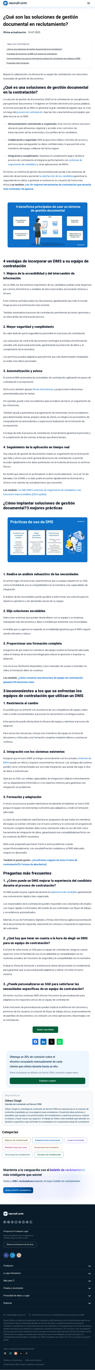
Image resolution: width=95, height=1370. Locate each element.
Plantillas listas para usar (16, 1147)
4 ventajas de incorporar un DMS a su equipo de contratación (32, 54)
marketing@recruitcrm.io (14, 1315)
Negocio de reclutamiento (16, 1140)
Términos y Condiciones (12, 1360)
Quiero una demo (45, 1029)
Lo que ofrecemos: (47, 1274)
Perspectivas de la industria (46, 1147)
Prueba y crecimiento (47, 1288)
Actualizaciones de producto (47, 1140)
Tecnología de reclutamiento (17, 1155)
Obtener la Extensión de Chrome (20, 1244)
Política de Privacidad (33, 1360)
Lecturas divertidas (75, 1140)
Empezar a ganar (47, 1081)
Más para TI (47, 1281)
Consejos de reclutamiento (49, 1155)
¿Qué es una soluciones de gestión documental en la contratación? (34, 49)
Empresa (47, 1303)
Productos (47, 1266)
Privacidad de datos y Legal (47, 1296)
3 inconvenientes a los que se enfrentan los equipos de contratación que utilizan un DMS (43, 58)
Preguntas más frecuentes (18, 63)
